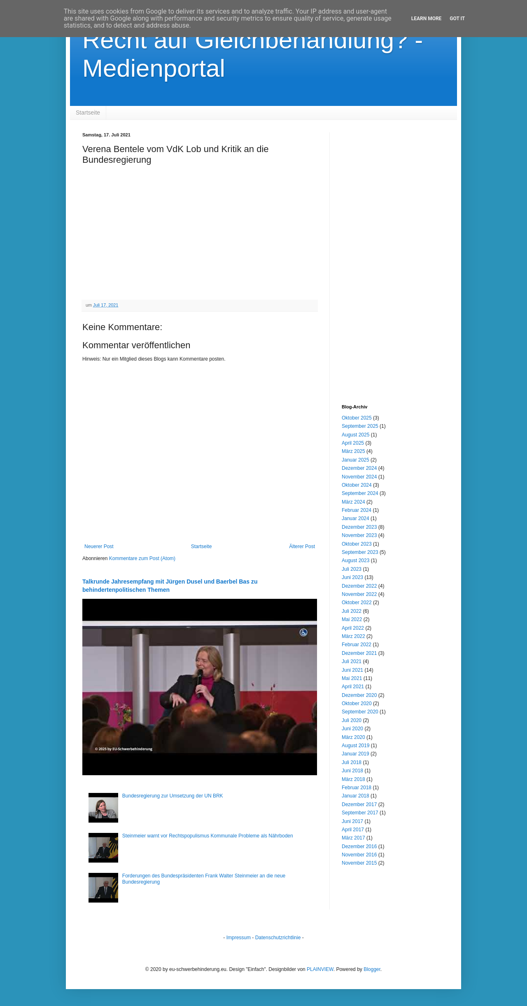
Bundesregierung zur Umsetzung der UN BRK (172, 796)
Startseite (88, 112)
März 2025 (353, 451)
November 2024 (359, 477)
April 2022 (353, 628)
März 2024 (353, 502)
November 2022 (359, 594)
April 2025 (353, 443)
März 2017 (353, 838)
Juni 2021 (352, 670)
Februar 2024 (356, 510)
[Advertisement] (393, 256)
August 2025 (355, 435)
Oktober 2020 (357, 703)
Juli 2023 (351, 569)
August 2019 (355, 745)
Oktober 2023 (357, 544)
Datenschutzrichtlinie (278, 937)
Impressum (238, 937)
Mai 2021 (352, 678)
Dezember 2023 (359, 527)
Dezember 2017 (359, 804)
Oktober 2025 (357, 418)
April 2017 (353, 829)
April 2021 (353, 686)
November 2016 (359, 855)
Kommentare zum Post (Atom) (142, 558)
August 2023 (355, 560)
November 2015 (359, 863)
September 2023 (360, 552)
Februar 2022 (356, 644)
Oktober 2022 (357, 602)
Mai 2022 (352, 619)
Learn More (426, 18)
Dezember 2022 (359, 586)
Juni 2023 (352, 577)
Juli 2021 (351, 661)
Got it (457, 18)
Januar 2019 (355, 754)
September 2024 (360, 493)
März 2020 (353, 737)
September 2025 (360, 426)
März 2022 (353, 636)
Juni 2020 (352, 729)
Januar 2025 (355, 460)
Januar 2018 (355, 796)
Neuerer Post (99, 546)
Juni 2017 (352, 821)
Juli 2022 (351, 611)
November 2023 (359, 535)
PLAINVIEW (320, 969)
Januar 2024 (355, 518)
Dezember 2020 (359, 695)
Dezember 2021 (359, 653)
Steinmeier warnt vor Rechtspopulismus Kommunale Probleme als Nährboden (207, 836)
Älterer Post (302, 546)
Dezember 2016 (359, 846)
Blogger (372, 969)
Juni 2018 (352, 771)
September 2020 (360, 712)
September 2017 (360, 813)
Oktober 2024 (357, 485)
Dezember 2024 (359, 468)
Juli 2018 (351, 762)
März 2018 (353, 779)
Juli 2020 (351, 720)
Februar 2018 (356, 787)
